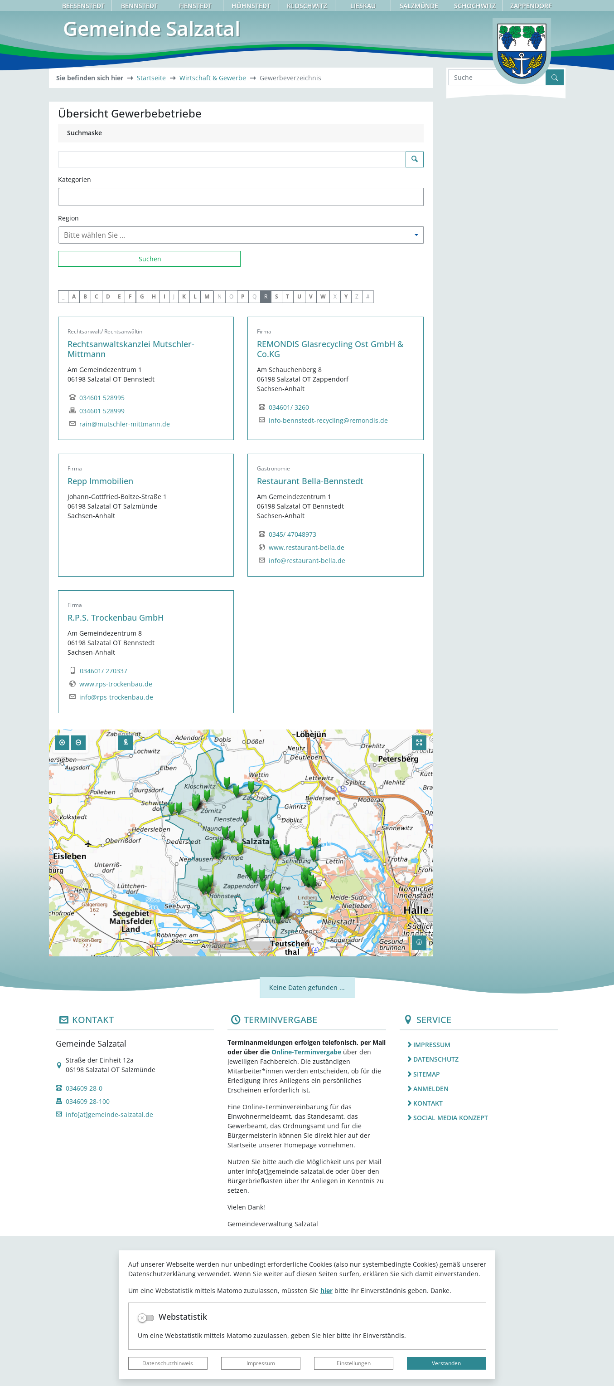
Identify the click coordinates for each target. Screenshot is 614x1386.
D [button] (108, 447)
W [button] (323, 447)
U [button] (299, 447)
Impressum (261, 1363)
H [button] (154, 447)
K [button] (184, 447)
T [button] (287, 447)
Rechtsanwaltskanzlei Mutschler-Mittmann (131, 499)
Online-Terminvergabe (307, 1202)
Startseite (151, 228)
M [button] (206, 447)
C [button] (96, 447)
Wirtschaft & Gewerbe (212, 228)
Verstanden (446, 1363)
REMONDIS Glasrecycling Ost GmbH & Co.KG (330, 499)
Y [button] (346, 447)
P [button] (243, 447)
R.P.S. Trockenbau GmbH (116, 768)
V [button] (311, 447)
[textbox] (76, 347)
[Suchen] (149, 409)
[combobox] (241, 347)
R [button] (265, 447)
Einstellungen (354, 1363)
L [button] (195, 447)
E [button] (119, 447)
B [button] (85, 447)
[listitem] (479, 1195)
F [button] (130, 447)
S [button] (276, 447)
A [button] (74, 447)
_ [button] (63, 447)
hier (326, 1290)
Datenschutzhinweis (167, 1363)
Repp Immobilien (100, 631)
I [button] (164, 447)
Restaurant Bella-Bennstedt (310, 631)
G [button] (142, 447)
